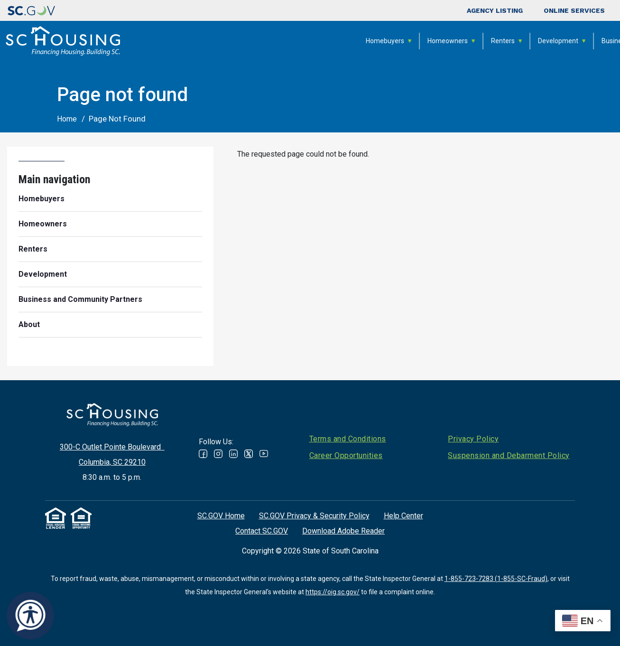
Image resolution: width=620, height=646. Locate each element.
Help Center (403, 515)
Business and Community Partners (493, 41)
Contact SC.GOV (261, 530)
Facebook (203, 453)
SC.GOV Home (221, 515)
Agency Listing (495, 10)
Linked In (233, 453)
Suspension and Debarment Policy (509, 455)
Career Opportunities (346, 455)
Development (397, 41)
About (577, 41)
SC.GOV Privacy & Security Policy (314, 515)
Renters (342, 41)
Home (67, 118)
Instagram (218, 453)
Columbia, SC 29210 (112, 462)
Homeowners (287, 41)
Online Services (574, 10)
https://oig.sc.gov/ (332, 592)
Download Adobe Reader (343, 530)
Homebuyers (224, 41)
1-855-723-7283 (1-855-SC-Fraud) (495, 578)
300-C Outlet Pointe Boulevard (112, 446)
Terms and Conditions (347, 438)
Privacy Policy (473, 438)
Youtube (263, 453)
